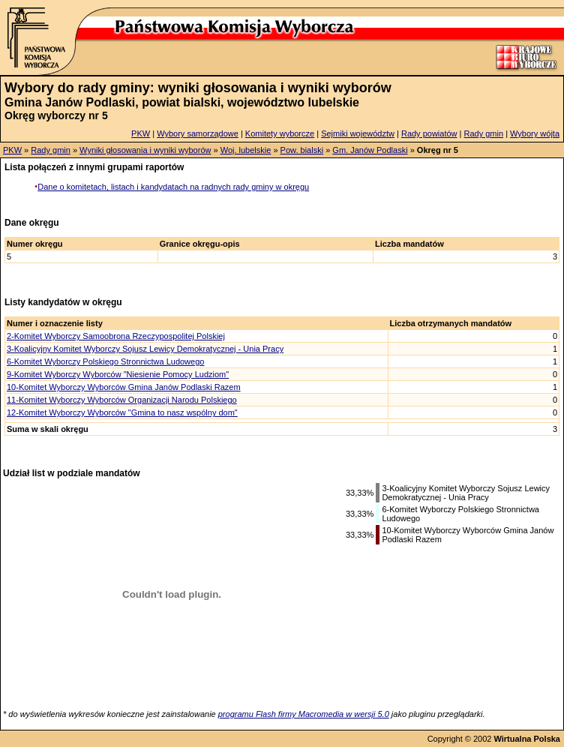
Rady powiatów (429, 133)
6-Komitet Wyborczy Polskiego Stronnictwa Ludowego (105, 361)
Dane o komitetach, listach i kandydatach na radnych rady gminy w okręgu (173, 186)
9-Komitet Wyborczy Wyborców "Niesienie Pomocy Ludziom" (118, 374)
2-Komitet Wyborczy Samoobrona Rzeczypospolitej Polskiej (116, 336)
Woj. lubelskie (246, 150)
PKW (140, 133)
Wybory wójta (535, 133)
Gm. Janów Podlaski (369, 150)
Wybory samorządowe (197, 133)
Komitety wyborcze (279, 133)
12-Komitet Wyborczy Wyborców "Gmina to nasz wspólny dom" (122, 412)
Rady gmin (484, 133)
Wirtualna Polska (527, 738)
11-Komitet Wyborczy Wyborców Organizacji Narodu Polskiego (122, 399)
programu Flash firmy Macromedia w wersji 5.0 (303, 714)
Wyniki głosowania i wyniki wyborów (145, 150)
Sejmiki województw (357, 133)
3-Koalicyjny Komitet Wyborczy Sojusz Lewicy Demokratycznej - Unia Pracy (145, 348)
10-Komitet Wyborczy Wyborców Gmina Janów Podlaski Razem (124, 387)
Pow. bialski (301, 150)
